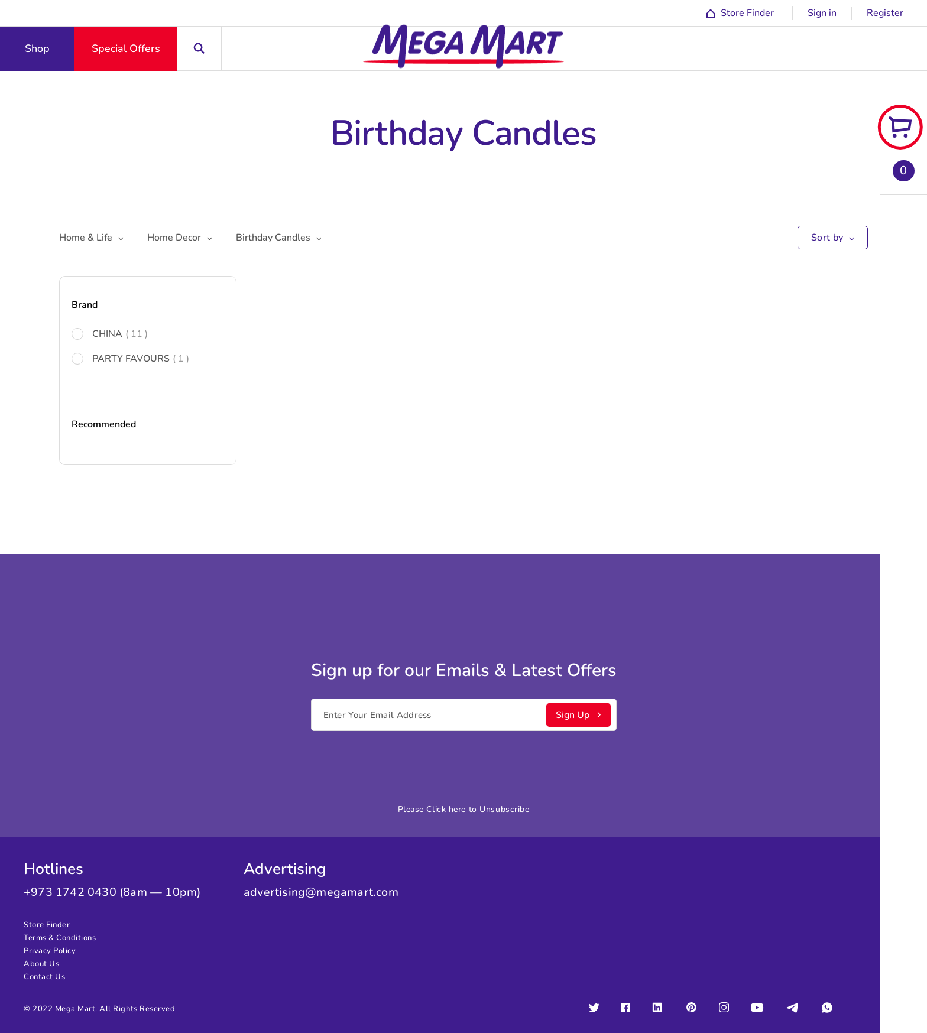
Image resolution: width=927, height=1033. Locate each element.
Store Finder (47, 925)
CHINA (110, 333)
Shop (37, 48)
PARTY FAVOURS (130, 358)
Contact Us (44, 977)
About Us (41, 964)
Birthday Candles (279, 237)
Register (885, 13)
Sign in (822, 13)
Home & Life (91, 237)
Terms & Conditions (60, 938)
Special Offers (126, 48)
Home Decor (179, 237)
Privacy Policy (50, 951)
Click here (446, 809)
